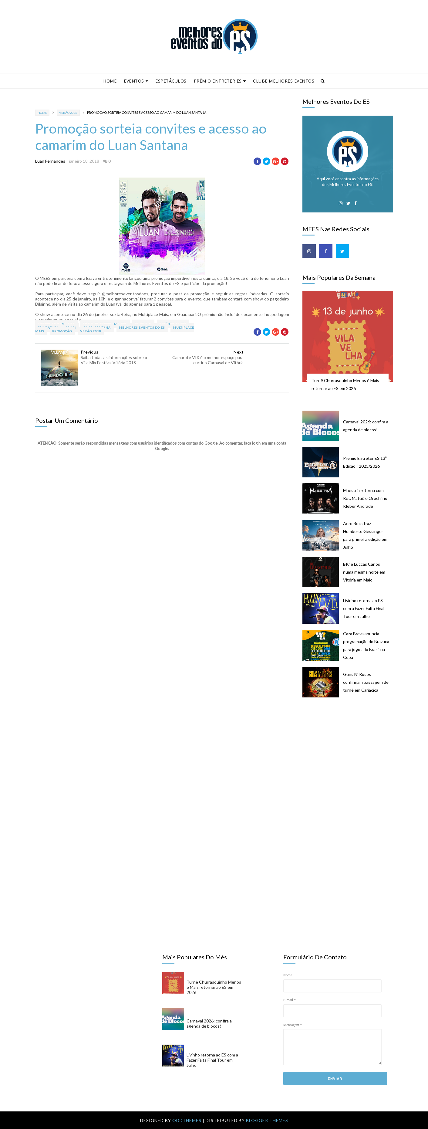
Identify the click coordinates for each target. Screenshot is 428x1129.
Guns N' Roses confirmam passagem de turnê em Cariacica (366, 682)
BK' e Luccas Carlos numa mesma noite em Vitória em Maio (364, 571)
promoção (62, 331)
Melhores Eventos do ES (142, 327)
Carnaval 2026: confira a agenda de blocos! (365, 425)
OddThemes (186, 1120)
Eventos (136, 81)
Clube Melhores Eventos (283, 81)
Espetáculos (171, 81)
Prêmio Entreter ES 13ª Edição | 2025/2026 (365, 462)
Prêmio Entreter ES (220, 81)
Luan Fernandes (50, 161)
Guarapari (48, 327)
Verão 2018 (68, 112)
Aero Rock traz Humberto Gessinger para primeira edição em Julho (365, 535)
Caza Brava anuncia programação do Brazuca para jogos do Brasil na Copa (366, 645)
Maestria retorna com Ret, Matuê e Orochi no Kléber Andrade (365, 498)
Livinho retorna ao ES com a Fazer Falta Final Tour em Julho (363, 608)
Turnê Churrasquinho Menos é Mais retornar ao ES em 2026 (345, 384)
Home (109, 81)
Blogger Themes (267, 1120)
